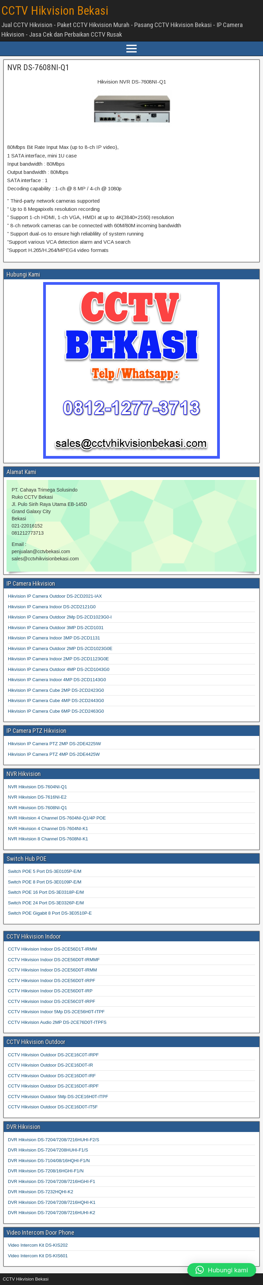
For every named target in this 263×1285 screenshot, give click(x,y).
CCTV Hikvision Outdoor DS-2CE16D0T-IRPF (53, 1086)
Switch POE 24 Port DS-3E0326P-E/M (46, 902)
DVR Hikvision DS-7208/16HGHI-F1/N (46, 1170)
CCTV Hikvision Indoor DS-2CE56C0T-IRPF (51, 1001)
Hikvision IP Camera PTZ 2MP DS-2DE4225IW (54, 743)
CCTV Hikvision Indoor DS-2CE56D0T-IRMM (52, 969)
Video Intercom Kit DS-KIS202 (38, 1245)
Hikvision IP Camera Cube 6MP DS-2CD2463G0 (56, 711)
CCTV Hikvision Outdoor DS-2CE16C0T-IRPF (53, 1054)
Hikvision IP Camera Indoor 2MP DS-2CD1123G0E (58, 658)
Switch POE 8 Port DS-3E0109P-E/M (45, 882)
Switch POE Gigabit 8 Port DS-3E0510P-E (50, 913)
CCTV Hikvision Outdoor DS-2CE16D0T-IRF (52, 1075)
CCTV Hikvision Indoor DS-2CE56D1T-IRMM (52, 949)
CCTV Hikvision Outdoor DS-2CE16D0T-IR (50, 1065)
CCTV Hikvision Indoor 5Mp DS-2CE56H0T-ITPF (56, 1011)
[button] (221, 1270)
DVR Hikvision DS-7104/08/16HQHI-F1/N (49, 1160)
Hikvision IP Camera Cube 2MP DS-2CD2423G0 (56, 690)
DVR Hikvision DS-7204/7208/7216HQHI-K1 (52, 1202)
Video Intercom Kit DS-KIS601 (38, 1255)
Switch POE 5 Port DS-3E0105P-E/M (45, 871)
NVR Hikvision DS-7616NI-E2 (37, 797)
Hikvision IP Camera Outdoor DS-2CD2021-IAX (55, 596)
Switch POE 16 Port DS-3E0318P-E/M (46, 892)
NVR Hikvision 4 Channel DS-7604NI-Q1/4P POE (57, 817)
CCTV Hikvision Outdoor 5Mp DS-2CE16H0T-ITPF (58, 1096)
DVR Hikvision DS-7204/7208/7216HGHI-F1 (51, 1181)
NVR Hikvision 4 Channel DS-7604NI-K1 (48, 828)
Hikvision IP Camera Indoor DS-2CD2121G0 (52, 606)
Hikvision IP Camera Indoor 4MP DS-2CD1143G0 (57, 679)
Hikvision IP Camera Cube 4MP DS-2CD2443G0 (56, 700)
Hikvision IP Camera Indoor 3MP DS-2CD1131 (54, 637)
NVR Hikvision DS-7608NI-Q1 (37, 807)
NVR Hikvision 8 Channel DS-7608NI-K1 (48, 838)
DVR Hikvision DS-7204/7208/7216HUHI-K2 (51, 1212)
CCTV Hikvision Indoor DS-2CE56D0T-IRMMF (54, 959)
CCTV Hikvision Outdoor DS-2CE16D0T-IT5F (53, 1106)
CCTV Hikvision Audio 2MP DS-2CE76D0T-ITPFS (57, 1022)
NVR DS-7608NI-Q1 (38, 67)
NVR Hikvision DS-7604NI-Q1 (37, 786)
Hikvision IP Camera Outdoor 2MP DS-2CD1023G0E (60, 648)
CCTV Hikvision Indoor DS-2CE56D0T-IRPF (51, 980)
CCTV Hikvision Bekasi (54, 11)
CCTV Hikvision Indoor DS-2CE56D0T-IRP (50, 990)
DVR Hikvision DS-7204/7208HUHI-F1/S (48, 1150)
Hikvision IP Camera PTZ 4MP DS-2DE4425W (54, 754)
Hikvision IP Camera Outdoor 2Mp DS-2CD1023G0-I (60, 617)
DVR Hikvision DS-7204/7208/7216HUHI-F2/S (53, 1139)
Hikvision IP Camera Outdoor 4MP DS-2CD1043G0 (58, 669)
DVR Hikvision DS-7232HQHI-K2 (40, 1191)
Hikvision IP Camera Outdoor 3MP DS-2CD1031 (55, 627)
